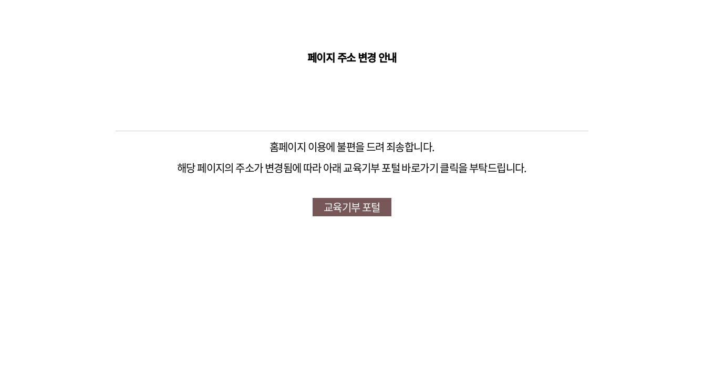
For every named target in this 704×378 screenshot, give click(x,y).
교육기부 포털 (352, 207)
